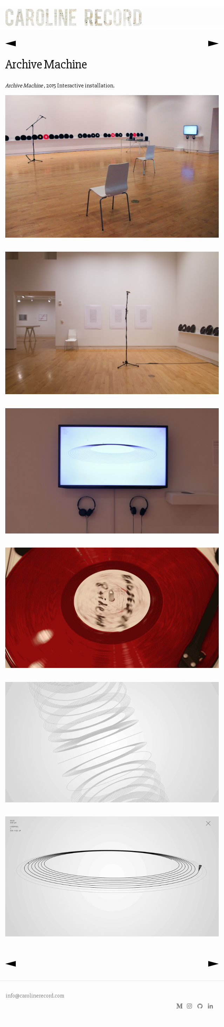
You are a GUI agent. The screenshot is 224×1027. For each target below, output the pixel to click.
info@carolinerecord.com (35, 995)
